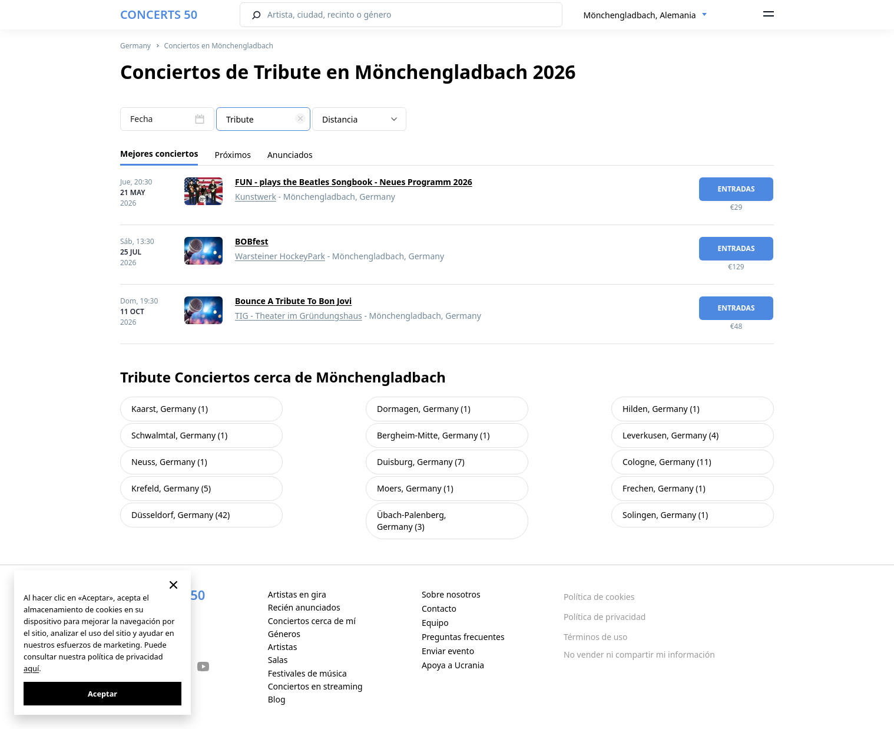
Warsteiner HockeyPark (280, 256)
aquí (31, 668)
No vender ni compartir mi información (639, 654)
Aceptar (102, 693)
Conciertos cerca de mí (312, 620)
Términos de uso (596, 636)
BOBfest (252, 241)
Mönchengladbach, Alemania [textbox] (640, 15)
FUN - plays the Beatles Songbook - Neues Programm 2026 (353, 181)
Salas (278, 659)
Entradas (735, 189)
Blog (277, 699)
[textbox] (263, 119)
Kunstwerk (255, 196)
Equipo (435, 622)
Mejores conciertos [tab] (159, 153)
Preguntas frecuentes (463, 636)
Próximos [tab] (232, 154)
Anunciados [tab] (290, 154)
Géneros (284, 633)
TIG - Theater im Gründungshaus (298, 315)
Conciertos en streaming (315, 686)
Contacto (439, 608)
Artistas (282, 646)
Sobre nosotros (451, 594)
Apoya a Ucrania (453, 665)
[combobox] (645, 15)
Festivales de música (307, 673)
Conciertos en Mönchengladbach (218, 46)
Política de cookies (599, 596)
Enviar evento (448, 651)
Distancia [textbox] (339, 119)
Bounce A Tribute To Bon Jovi (293, 300)
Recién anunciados (304, 607)
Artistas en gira (297, 594)
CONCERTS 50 (158, 14)
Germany (135, 46)
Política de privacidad (605, 616)
